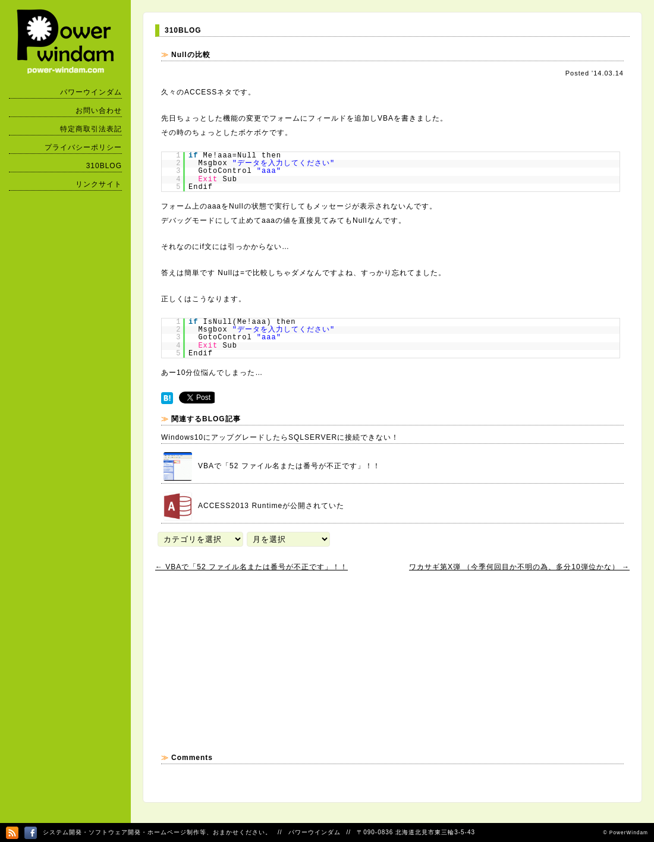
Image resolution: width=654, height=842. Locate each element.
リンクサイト (99, 184)
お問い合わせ (99, 110)
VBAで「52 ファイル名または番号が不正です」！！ (272, 466)
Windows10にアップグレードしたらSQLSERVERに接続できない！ (280, 437)
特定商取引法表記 (91, 129)
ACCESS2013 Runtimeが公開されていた (254, 506)
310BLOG (104, 166)
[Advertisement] (243, 662)
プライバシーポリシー (83, 147)
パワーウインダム (91, 92)
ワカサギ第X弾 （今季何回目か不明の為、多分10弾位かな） (519, 567)
